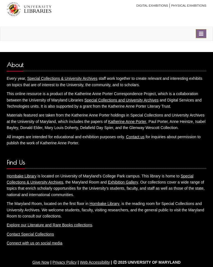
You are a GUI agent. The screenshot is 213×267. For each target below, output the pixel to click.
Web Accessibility (95, 262)
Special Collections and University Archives (121, 100)
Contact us (135, 137)
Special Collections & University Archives (62, 78)
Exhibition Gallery (123, 182)
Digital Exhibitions (152, 5)
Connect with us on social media (34, 243)
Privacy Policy (64, 262)
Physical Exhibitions (188, 5)
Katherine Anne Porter (127, 121)
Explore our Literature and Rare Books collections (49, 225)
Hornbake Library (21, 176)
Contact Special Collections (30, 234)
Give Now (40, 262)
